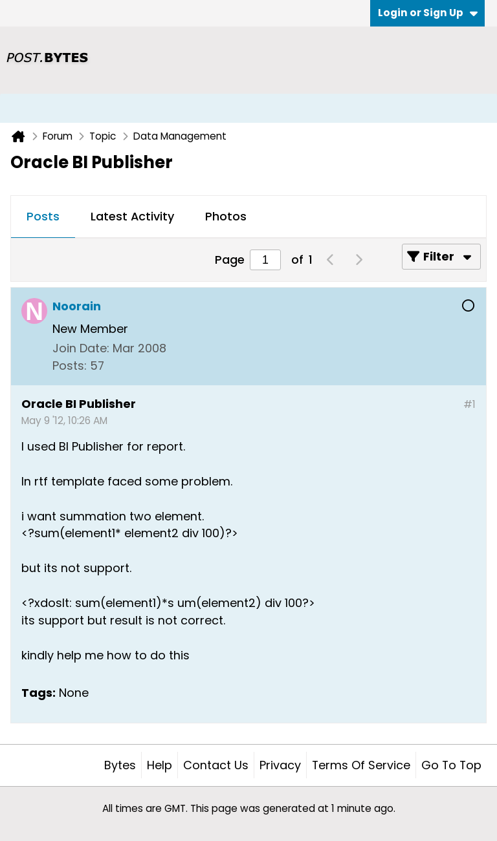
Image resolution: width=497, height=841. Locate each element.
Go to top (451, 765)
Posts (43, 216)
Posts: (69, 365)
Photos (226, 216)
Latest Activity (132, 216)
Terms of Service (361, 765)
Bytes (120, 765)
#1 (469, 404)
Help (159, 765)
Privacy (280, 765)
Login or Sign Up (428, 12)
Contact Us (215, 765)
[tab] (43, 217)
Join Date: (80, 348)
